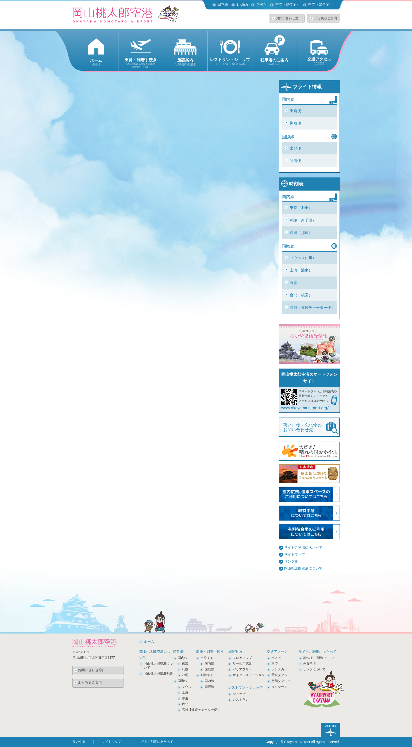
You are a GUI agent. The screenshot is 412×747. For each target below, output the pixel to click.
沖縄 (185, 675)
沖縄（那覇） (301, 232)
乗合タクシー (281, 675)
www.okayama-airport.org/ (305, 407)
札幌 (185, 669)
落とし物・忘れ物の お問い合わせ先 (310, 428)
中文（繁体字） (320, 4)
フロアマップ (242, 658)
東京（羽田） (301, 208)
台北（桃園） (301, 295)
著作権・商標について (319, 658)
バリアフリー (242, 669)
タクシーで (279, 687)
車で (274, 663)
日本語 (223, 4)
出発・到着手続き (210, 652)
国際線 (182, 681)
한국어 (261, 4)
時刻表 (292, 184)
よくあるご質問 (325, 18)
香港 (293, 282)
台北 (185, 704)
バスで (276, 658)
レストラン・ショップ (245, 687)
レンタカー (279, 669)
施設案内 (235, 652)
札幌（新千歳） (303, 220)
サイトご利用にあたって (303, 547)
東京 (185, 663)
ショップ (239, 694)
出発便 (295, 111)
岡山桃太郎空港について (303, 568)
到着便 (295, 123)
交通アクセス (277, 652)
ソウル (186, 687)
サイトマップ (294, 554)
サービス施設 (242, 663)
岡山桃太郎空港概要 (158, 673)
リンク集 (291, 561)
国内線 (182, 658)
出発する (207, 658)
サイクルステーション (249, 675)
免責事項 (309, 663)
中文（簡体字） (287, 4)
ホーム (149, 642)
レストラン (241, 700)
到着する (207, 675)
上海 (185, 692)
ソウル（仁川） (303, 258)
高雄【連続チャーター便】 (312, 307)
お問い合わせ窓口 (289, 18)
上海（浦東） (301, 270)
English (242, 4)
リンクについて (314, 669)
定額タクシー (281, 681)
